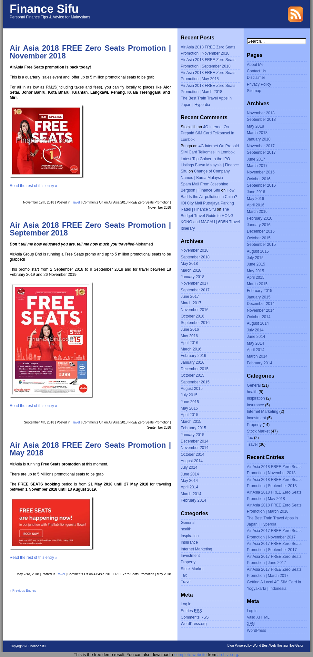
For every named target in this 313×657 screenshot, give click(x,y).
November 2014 (194, 447)
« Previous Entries (23, 590)
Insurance (189, 542)
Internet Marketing (196, 549)
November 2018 (194, 250)
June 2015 (190, 402)
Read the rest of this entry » (33, 185)
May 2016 (189, 336)
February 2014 (193, 500)
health (186, 529)
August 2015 (192, 388)
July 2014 (189, 467)
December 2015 (194, 369)
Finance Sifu (44, 9)
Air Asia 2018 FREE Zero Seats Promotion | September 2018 (90, 229)
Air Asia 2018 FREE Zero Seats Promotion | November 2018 (90, 52)
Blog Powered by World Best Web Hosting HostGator (265, 645)
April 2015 (189, 414)
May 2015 (189, 408)
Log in (186, 604)
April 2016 (189, 342)
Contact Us (256, 71)
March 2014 (191, 494)
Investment (190, 555)
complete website (190, 654)
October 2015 (192, 375)
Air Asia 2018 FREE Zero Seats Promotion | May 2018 (90, 449)
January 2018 (192, 277)
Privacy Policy (259, 84)
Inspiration (190, 536)
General (188, 522)
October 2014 (192, 454)
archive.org (227, 654)
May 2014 (189, 480)
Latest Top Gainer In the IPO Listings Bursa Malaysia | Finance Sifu (210, 165)
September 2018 (195, 257)
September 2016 (195, 322)
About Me (255, 64)
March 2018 (191, 270)
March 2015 (191, 421)
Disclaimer (256, 77)
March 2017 (191, 303)
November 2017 (194, 283)
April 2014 (189, 487)
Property (188, 562)
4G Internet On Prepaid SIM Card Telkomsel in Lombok (207, 133)
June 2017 (190, 296)
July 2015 (189, 395)
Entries (191, 611)
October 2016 (192, 316)
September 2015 (195, 382)
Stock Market (192, 569)
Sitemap (254, 91)
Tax (184, 575)
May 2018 (189, 263)
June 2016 (190, 329)
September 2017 (195, 290)
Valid (258, 617)
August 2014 (192, 461)
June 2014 (190, 474)
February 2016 (193, 355)
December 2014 (194, 441)
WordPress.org (194, 623)
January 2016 (192, 362)
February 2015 (193, 428)
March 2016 (191, 349)
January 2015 (192, 435)
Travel (75, 202)
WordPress (256, 630)
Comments (195, 617)
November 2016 (194, 310)
